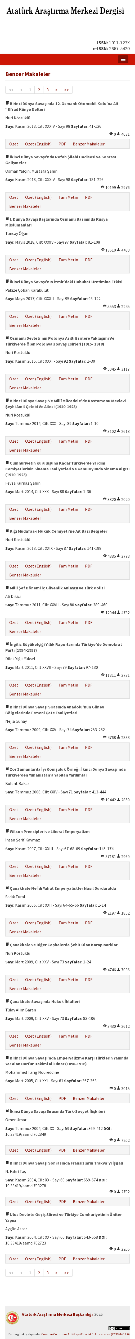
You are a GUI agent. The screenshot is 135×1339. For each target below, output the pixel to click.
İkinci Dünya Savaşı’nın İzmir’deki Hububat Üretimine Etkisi (63, 281)
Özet (13, 143)
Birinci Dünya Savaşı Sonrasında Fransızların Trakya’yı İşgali (64, 1163)
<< (11, 89)
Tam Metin (68, 197)
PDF (62, 143)
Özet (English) (38, 143)
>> (66, 89)
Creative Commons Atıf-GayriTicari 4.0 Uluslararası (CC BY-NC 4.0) (85, 1334)
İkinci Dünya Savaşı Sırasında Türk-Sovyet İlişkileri (55, 1111)
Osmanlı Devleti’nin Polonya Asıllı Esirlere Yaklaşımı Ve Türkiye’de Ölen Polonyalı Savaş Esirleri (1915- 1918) (59, 341)
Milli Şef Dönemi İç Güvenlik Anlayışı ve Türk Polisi (55, 587)
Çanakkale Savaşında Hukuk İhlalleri (42, 1001)
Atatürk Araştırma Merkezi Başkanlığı (57, 1314)
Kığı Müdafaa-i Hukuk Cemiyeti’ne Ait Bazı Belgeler (56, 531)
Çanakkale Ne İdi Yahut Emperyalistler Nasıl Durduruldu (60, 888)
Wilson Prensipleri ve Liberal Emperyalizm (47, 831)
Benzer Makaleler (89, 143)
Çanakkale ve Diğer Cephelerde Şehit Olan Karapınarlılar (61, 944)
